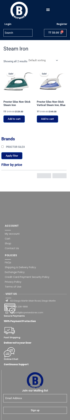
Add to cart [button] (14, 118)
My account (12, 279)
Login (7, 24)
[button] (48, 9)
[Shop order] (42, 60)
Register (62, 24)
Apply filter (12, 155)
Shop (8, 289)
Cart (7, 284)
